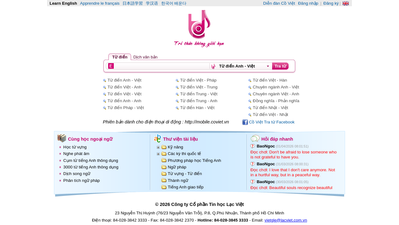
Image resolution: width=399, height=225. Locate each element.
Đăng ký (331, 3)
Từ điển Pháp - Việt (126, 107)
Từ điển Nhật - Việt (270, 107)
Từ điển (119, 57)
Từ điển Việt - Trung (199, 87)
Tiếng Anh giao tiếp (186, 187)
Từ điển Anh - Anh (124, 100)
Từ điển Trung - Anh (198, 100)
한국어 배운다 (174, 3)
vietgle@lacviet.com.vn (286, 220)
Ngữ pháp (177, 167)
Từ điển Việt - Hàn (270, 80)
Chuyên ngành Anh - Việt (276, 87)
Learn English (63, 3)
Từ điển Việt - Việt (125, 94)
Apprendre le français (100, 3)
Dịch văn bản (145, 57)
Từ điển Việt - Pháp (198, 80)
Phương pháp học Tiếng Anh (194, 160)
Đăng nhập (308, 3)
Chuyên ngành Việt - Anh (276, 94)
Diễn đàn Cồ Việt (279, 3)
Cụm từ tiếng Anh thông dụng (90, 160)
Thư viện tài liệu (180, 139)
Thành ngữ (178, 180)
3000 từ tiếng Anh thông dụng (90, 167)
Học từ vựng (75, 147)
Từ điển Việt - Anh (124, 87)
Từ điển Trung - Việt (199, 94)
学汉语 (152, 3)
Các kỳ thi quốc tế (184, 153)
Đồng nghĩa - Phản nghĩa (276, 100)
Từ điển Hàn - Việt (197, 107)
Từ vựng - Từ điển (185, 173)
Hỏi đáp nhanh (277, 139)
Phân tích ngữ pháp (81, 180)
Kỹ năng (175, 147)
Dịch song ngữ (76, 173)
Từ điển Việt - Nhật (270, 114)
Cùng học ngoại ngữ (90, 139)
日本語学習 (133, 3)
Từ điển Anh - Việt (124, 80)
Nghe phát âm (76, 153)
